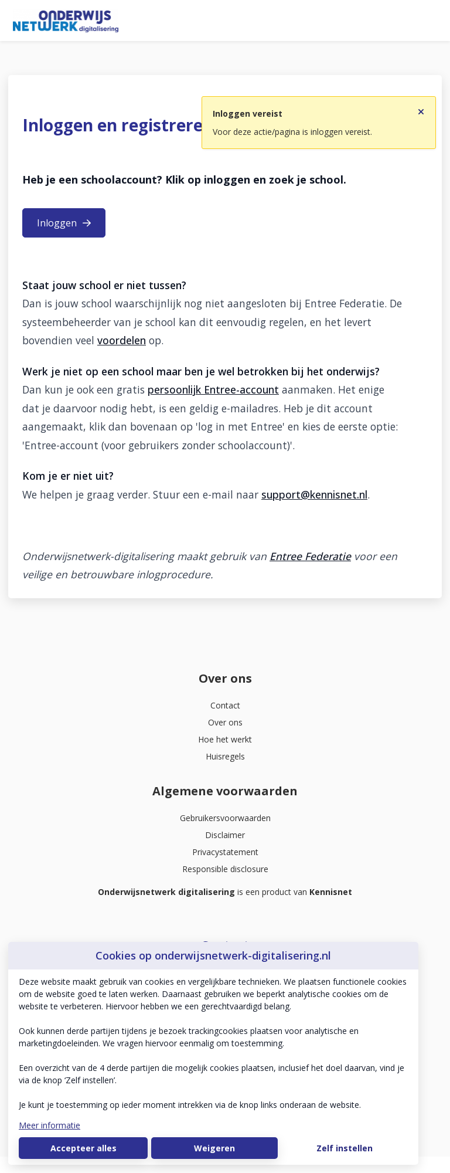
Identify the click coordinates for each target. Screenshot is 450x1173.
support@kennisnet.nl (314, 494)
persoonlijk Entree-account (213, 389)
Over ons (225, 722)
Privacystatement (225, 851)
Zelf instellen (344, 1148)
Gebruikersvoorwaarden (225, 817)
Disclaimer (225, 834)
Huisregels (225, 756)
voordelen (121, 340)
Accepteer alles (83, 1148)
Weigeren (214, 1148)
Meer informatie (49, 1125)
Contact (225, 705)
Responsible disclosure (225, 868)
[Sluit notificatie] (421, 108)
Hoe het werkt (225, 739)
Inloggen (64, 222)
